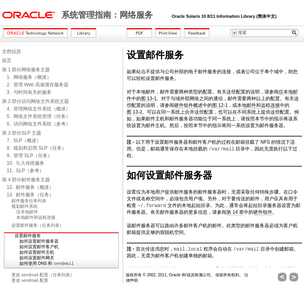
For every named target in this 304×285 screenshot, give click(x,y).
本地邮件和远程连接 (35, 217)
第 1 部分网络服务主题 (26, 69)
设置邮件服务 (28, 235)
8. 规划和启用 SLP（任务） (36, 148)
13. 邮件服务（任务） (30, 195)
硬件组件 (262, 212)
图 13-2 (134, 112)
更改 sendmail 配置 (29, 280)
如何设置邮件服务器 (39, 241)
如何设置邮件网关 (36, 257)
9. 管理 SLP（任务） (29, 155)
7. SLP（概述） (24, 140)
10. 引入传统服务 (25, 163)
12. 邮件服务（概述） (30, 187)
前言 (6, 60)
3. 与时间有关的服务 (29, 92)
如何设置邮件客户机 (39, 246)
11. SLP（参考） (25, 170)
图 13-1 (148, 98)
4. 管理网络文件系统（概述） (38, 109)
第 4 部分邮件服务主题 (26, 179)
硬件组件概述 (188, 105)
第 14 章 (235, 212)
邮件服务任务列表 (28, 200)
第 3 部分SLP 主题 (21, 133)
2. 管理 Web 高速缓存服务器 (37, 84)
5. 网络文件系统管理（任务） (38, 116)
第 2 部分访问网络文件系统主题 (35, 101)
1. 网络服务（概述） (29, 77)
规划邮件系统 (24, 206)
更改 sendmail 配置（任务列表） (42, 274)
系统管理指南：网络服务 (108, 15)
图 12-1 (220, 105)
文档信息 (11, 51)
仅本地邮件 (27, 211)
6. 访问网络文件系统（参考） (38, 124)
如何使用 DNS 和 (46, 263)
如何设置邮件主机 (36, 252)
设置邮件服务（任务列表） (37, 225)
